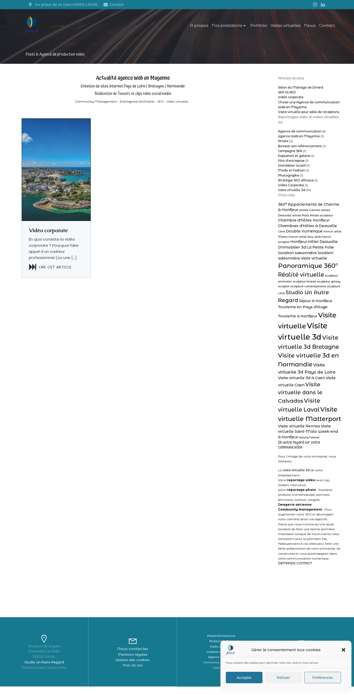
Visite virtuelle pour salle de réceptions (307, 116)
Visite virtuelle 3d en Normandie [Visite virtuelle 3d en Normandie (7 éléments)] (299, 362)
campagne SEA (289, 155)
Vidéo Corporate (290, 189)
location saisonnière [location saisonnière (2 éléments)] (318, 252)
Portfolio (254, 26)
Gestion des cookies (132, 668)
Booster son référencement (299, 150)
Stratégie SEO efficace (295, 184)
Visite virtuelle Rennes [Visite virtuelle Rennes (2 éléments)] (298, 432)
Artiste (282, 145)
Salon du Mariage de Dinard (299, 91)
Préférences (322, 677)
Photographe (287, 179)
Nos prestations (225, 26)
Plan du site (133, 674)
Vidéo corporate (290, 101)
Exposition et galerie (293, 160)
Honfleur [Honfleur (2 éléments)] (330, 241)
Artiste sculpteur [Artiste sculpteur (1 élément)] (306, 219)
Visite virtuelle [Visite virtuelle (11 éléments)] (301, 321)
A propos (195, 26)
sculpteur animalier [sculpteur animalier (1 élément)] (291, 282)
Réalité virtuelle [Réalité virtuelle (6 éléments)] (315, 274)
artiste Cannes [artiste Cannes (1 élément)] (305, 214)
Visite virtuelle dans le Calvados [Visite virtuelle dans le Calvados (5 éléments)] (299, 399)
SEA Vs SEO (286, 96)
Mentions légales (133, 663)
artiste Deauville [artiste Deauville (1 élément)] (327, 214)
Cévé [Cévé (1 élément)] (318, 230)
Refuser (283, 677)
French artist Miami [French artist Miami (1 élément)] (313, 236)
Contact (323, 26)
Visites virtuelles (282, 26)
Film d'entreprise (290, 165)
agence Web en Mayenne (298, 140)
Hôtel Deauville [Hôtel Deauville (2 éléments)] (292, 247)
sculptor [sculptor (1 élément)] (307, 287)
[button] (343, 649)
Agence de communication (298, 135)
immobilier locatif (291, 169)
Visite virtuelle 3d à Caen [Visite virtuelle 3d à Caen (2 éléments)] (300, 384)
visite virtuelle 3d (290, 194)
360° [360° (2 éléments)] (281, 208)
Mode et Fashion (290, 174)
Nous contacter (132, 657)
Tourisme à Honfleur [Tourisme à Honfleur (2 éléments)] (311, 313)
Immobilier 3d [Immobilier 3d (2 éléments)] (321, 247)
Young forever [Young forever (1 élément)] (305, 443)
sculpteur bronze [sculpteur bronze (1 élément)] (317, 282)
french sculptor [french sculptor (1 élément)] (310, 241)
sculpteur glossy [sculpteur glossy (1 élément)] (288, 287)
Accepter (244, 677)
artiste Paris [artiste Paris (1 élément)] (285, 219)
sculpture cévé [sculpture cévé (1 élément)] (310, 293)
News (306, 26)
